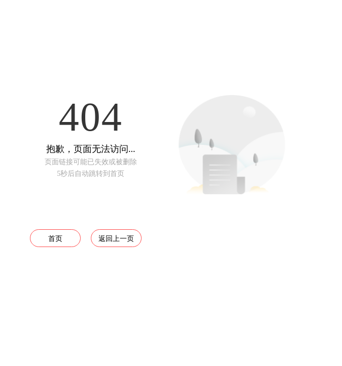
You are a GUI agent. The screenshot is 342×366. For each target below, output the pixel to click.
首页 (55, 238)
